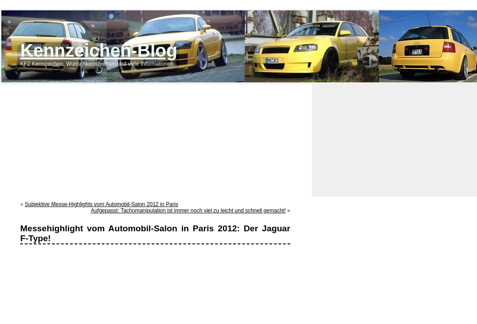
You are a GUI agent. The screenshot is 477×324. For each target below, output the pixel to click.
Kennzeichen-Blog (98, 50)
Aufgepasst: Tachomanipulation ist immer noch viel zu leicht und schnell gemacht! (188, 210)
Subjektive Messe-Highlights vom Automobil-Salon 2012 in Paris (101, 204)
